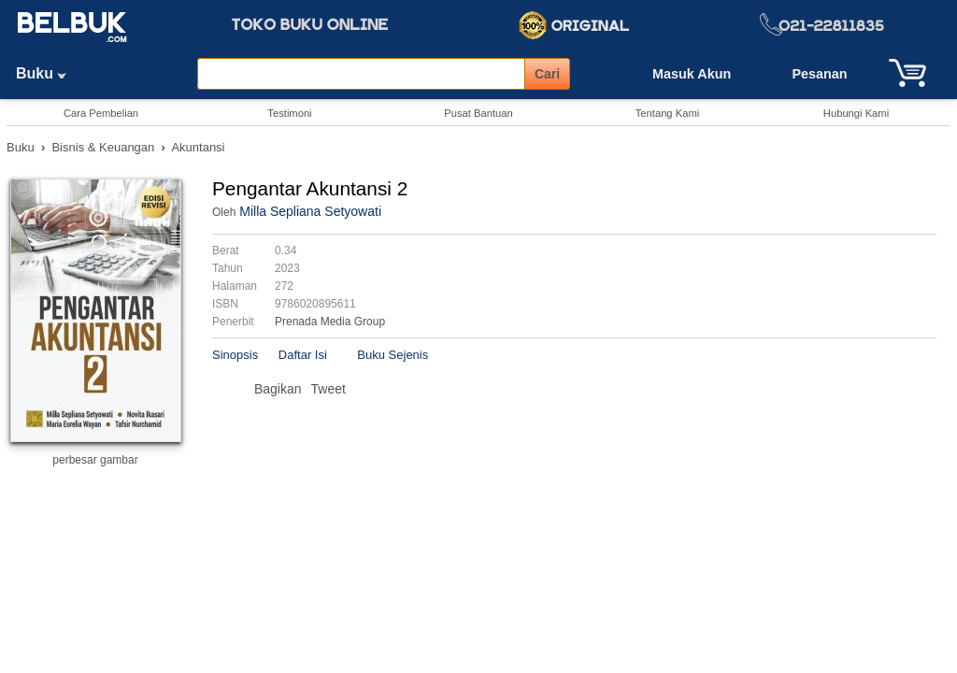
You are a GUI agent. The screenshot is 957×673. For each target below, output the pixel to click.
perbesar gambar (94, 459)
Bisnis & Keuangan (102, 147)
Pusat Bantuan (478, 113)
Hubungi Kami (856, 113)
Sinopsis (235, 355)
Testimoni (289, 113)
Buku (47, 73)
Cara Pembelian (101, 113)
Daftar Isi (303, 355)
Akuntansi (197, 147)
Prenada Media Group (330, 321)
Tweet (328, 388)
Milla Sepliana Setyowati (310, 211)
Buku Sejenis (392, 355)
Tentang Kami (667, 113)
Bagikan (278, 388)
